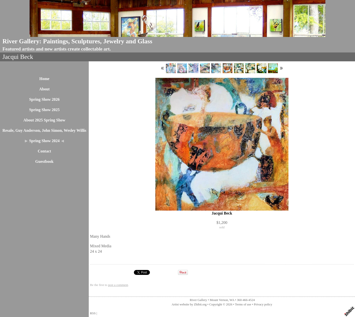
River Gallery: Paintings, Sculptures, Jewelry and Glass (77, 41)
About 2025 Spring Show (44, 120)
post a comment (118, 285)
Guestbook (44, 161)
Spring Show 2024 (44, 141)
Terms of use (243, 304)
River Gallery (198, 300)
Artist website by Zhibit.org (189, 304)
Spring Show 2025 (44, 110)
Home (44, 79)
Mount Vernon (219, 300)
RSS (93, 313)
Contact (44, 151)
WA (232, 300)
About (44, 89)
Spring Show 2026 (44, 99)
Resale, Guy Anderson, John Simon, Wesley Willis (44, 130)
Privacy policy (263, 304)
